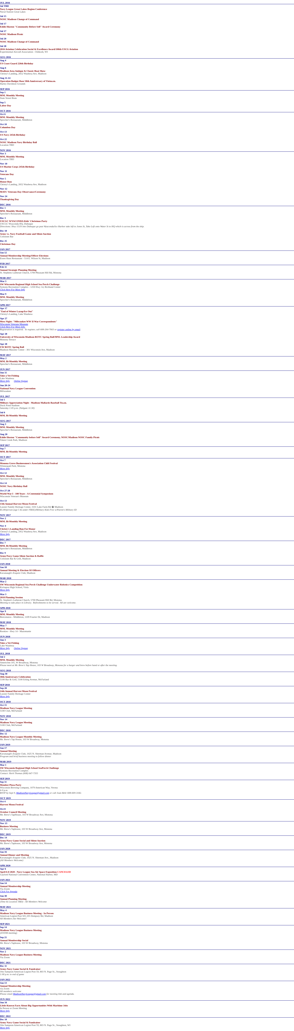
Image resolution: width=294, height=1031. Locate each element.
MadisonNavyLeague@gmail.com (32, 792)
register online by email (68, 329)
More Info (5, 381)
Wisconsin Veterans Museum (14, 324)
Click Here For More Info (12, 289)
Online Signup (21, 381)
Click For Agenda (8, 891)
